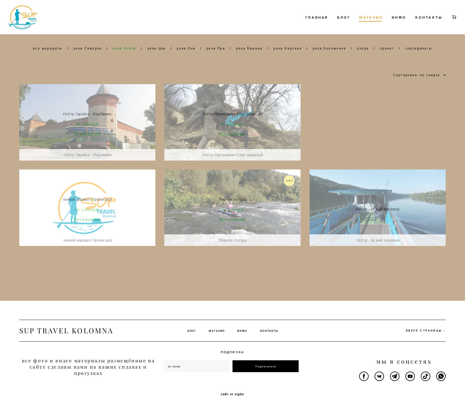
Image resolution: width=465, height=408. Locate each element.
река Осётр (124, 67)
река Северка (88, 67)
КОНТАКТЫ (416, 26)
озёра (363, 67)
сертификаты (418, 67)
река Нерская (287, 67)
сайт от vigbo (232, 394)
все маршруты (47, 67)
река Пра (215, 67)
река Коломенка (329, 67)
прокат (387, 67)
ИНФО (386, 26)
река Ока (186, 67)
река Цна (156, 67)
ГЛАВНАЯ (304, 26)
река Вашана (249, 67)
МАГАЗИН (358, 26)
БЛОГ (330, 26)
